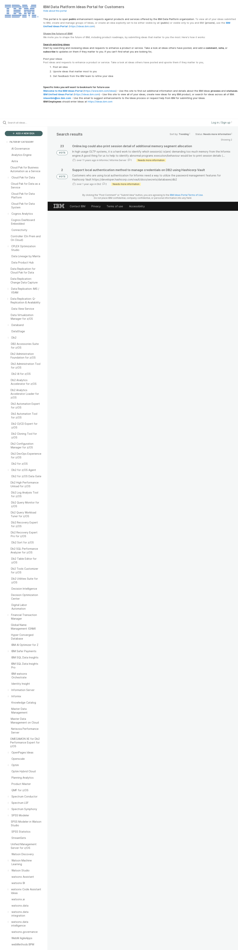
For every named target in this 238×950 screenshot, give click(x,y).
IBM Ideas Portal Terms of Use (186, 195)
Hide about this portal (55, 10)
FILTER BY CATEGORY (20, 142)
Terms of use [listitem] (115, 206)
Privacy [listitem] (96, 206)
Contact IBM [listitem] (77, 206)
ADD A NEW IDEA (24, 133)
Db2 (99, 184)
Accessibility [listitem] (137, 206)
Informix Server (118, 160)
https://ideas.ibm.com (81, 26)
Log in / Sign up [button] (221, 122)
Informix (103, 160)
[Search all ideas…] (28, 122)
